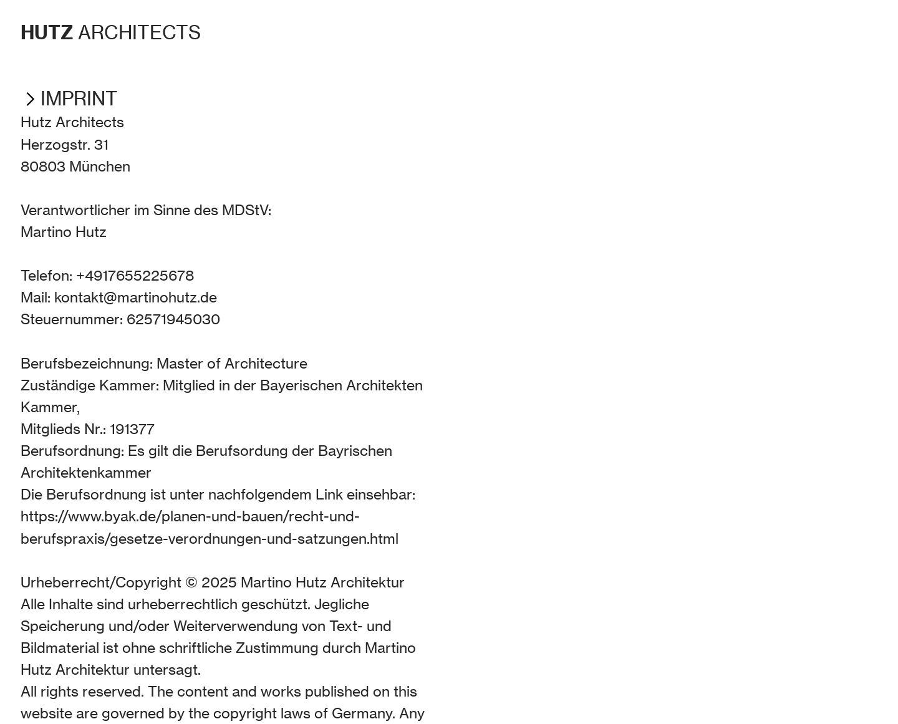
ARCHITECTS (111, 32)
